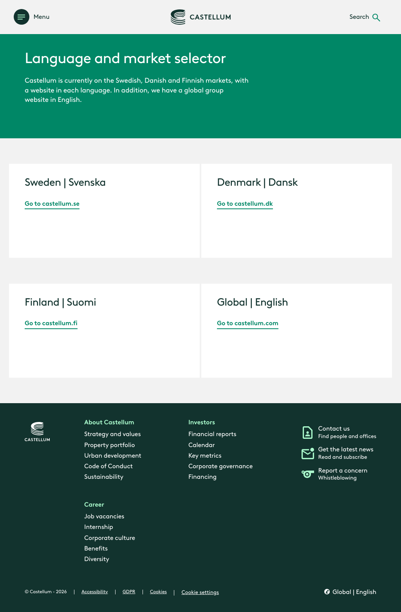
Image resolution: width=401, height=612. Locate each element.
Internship (98, 527)
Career (94, 505)
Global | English (353, 592)
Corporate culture (109, 538)
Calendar (201, 445)
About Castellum (109, 423)
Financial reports (212, 434)
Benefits (96, 548)
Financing (202, 477)
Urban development (112, 456)
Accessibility (94, 592)
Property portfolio (109, 445)
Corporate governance (220, 467)
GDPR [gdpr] (129, 592)
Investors (201, 423)
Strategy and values (112, 434)
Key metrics (205, 456)
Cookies (158, 592)
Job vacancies (104, 517)
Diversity (96, 559)
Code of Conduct (108, 467)
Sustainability (103, 477)
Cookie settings (200, 593)
